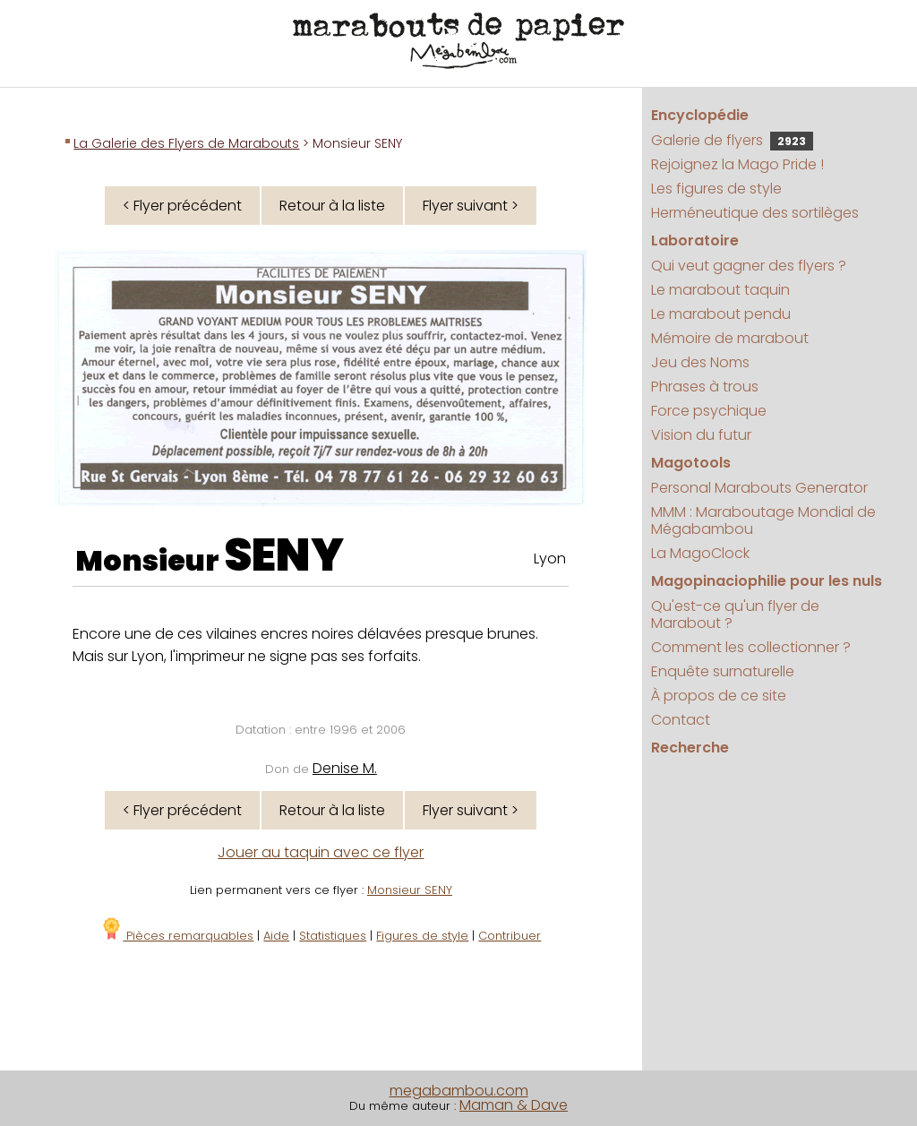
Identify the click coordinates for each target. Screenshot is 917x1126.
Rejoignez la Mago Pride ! (737, 164)
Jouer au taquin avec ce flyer (321, 852)
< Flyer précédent (182, 205)
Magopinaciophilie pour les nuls (766, 581)
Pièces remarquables (176, 935)
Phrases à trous (704, 386)
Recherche (690, 747)
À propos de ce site (718, 695)
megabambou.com (459, 1090)
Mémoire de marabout (730, 338)
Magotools (691, 462)
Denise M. (345, 768)
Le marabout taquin (720, 289)
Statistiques (332, 935)
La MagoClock (700, 553)
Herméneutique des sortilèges (755, 212)
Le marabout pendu (721, 314)
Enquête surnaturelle (722, 671)
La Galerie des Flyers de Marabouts (186, 143)
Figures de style (422, 935)
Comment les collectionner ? (751, 647)
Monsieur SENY (409, 889)
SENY (284, 555)
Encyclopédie (700, 115)
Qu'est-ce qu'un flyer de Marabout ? (735, 614)
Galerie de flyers (732, 140)
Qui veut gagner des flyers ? (748, 265)
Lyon (550, 558)
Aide (276, 935)
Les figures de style (716, 188)
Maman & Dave (513, 1105)
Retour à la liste (332, 205)
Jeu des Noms (700, 362)
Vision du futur (701, 435)
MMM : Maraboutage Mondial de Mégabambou (763, 520)
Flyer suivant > (470, 205)
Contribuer (509, 935)
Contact (680, 719)
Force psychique (709, 410)
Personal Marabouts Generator (759, 487)
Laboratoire (695, 240)
